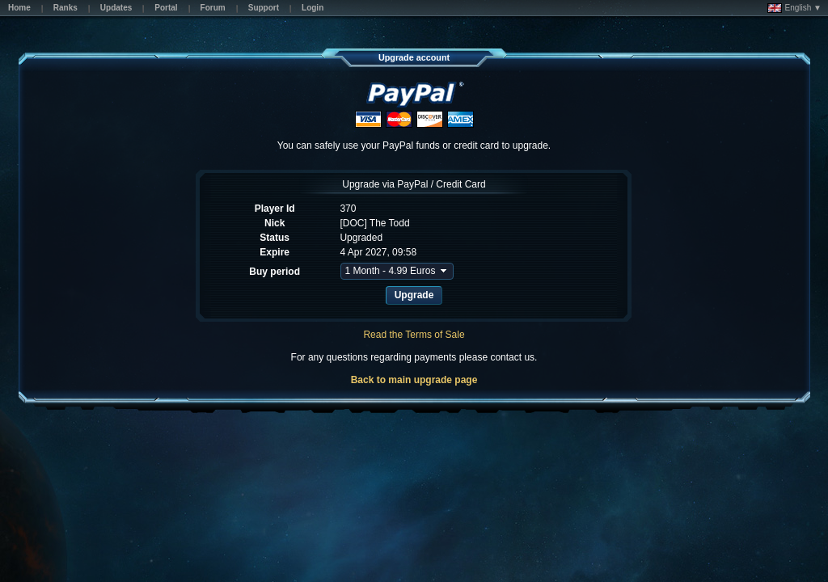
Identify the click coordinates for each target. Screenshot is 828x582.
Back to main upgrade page (414, 380)
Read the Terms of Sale (413, 334)
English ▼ (794, 8)
